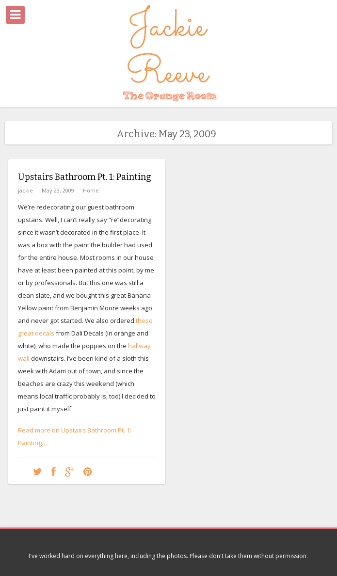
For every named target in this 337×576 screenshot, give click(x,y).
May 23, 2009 (58, 190)
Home (91, 190)
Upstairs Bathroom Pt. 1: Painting (84, 177)
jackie (25, 190)
